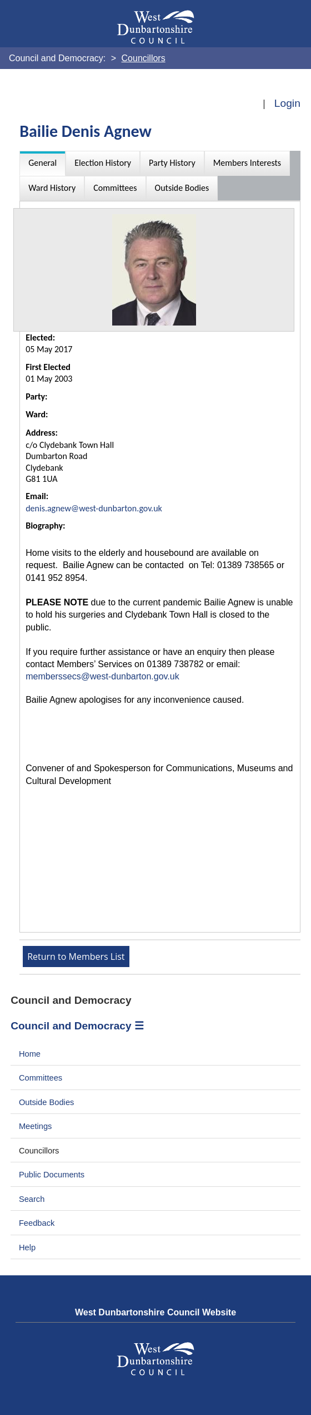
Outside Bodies (46, 1102)
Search (32, 1199)
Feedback (36, 1223)
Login (287, 103)
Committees (40, 1077)
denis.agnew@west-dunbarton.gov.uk (94, 508)
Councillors (39, 1150)
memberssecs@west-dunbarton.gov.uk (102, 676)
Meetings (35, 1126)
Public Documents (51, 1174)
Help (27, 1247)
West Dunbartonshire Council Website (155, 1312)
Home (30, 1053)
